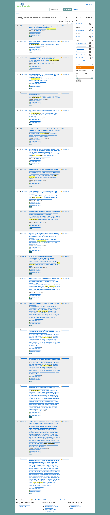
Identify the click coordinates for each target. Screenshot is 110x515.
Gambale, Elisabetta (44, 239)
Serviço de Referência (75, 506)
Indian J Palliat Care (40, 99)
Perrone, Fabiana (48, 428)
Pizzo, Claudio (53, 309)
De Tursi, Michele (46, 242)
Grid (71, 23)
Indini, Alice (54, 406)
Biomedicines (38, 118)
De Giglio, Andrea (43, 442)
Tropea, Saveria (32, 263)
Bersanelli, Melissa (33, 80)
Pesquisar (67, 9)
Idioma (91, 4)
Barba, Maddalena (52, 287)
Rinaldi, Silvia (46, 438)
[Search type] (56, 9)
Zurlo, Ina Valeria (48, 400)
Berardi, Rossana (38, 438)
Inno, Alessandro (55, 479)
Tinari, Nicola (50, 219)
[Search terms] (33, 9)
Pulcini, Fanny (53, 113)
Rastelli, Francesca (49, 437)
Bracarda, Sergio (40, 480)
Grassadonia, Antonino (36, 284)
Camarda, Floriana (40, 392)
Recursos (78, 20)
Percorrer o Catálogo (50, 505)
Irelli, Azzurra (44, 135)
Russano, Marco (54, 432)
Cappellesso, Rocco (39, 336)
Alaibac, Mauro (56, 342)
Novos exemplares (49, 511)
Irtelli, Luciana (37, 242)
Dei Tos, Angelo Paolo (47, 342)
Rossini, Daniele (50, 393)
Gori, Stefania (32, 480)
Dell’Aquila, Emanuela (53, 395)
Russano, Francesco (49, 340)
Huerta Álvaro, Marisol (38, 400)
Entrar (85, 4)
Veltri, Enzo (56, 431)
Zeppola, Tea (39, 434)
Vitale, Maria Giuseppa (39, 437)
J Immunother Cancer (40, 448)
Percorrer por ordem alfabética (52, 506)
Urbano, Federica (33, 312)
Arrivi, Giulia (42, 306)
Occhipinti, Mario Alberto (38, 404)
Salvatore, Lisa (32, 393)
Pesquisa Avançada (23, 506)
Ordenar (61, 21)
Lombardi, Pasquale (46, 398)
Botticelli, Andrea (52, 195)
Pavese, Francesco (47, 155)
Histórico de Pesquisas (24, 505)
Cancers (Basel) (39, 46)
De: (77, 73)
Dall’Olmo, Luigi (51, 334)
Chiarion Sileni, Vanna (34, 261)
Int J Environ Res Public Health (42, 63)
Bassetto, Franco (37, 342)
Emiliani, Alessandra (44, 401)
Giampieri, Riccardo (49, 403)
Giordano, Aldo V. (40, 175)
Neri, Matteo (40, 289)
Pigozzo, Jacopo (44, 261)
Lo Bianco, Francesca (51, 306)
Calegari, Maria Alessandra (51, 392)
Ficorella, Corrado (54, 44)
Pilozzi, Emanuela (51, 316)
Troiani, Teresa (32, 403)
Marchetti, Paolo (41, 317)
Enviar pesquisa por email (50, 499)
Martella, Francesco (46, 479)
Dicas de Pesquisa (75, 505)
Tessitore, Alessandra (34, 468)
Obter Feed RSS (35, 499)
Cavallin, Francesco (53, 259)
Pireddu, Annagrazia (42, 440)
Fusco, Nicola (40, 199)
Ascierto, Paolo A (37, 485)
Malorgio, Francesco (44, 432)
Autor (17, 13)
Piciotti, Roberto (32, 199)
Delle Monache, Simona (51, 407)
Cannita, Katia (53, 79)
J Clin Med (37, 200)
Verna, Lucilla (43, 96)
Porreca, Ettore (32, 289)
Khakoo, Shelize (48, 199)
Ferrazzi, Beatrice (43, 259)
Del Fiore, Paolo (50, 264)
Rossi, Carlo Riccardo (40, 264)
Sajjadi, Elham (53, 197)
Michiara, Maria (45, 429)
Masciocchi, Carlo (49, 175)
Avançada (75, 9)
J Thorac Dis (38, 30)
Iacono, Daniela (52, 442)
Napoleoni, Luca (51, 241)
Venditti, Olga (32, 392)
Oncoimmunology (39, 487)
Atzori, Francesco (51, 440)
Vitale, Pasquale (40, 403)
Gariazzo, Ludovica (33, 316)
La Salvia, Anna (46, 197)
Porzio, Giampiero (45, 44)
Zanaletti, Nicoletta (53, 401)
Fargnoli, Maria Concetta (40, 445)
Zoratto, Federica (37, 287)
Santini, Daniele (41, 396)
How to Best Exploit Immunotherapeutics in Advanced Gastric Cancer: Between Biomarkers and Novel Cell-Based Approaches (44, 193)
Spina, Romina (38, 337)
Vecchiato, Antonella (42, 263)
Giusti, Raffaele (32, 465)
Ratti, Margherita (45, 309)
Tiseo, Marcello (37, 429)
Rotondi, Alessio (53, 339)
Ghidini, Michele (34, 195)
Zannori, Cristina (49, 480)
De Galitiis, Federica (38, 473)
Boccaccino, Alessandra (41, 395)
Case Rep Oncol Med (40, 82)
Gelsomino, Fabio (42, 308)
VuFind (19, 5)
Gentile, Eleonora (44, 60)
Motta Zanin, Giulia (35, 60)
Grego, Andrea (45, 339)
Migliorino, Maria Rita (48, 477)
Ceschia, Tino (42, 29)
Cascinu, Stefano (33, 308)
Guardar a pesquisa (65, 499)
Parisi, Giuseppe (35, 29)
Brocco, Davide (42, 219)
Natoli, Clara (54, 242)
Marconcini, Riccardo (34, 432)
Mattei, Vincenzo (49, 114)
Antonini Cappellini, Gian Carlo (44, 435)
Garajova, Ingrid (33, 407)
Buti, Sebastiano (53, 426)
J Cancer (37, 292)
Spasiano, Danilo (33, 61)
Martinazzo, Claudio (33, 136)
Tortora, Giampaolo (41, 393)
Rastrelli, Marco (34, 259)
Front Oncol (38, 347)
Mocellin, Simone (33, 345)
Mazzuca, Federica (50, 317)
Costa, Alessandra (51, 263)
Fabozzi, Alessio (52, 261)
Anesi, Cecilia (32, 434)
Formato (78, 33)
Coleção (78, 27)
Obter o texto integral (35, 32)
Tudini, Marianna (54, 438)
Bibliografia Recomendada (51, 509)
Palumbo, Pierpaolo (44, 174)
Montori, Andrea (42, 316)
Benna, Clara (32, 340)
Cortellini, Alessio (45, 79)
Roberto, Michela (35, 306)
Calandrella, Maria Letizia (44, 312)
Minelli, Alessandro (38, 314)
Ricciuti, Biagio (34, 442)
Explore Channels (49, 508)
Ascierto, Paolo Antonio (52, 445)
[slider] (77, 78)
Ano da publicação (81, 70)
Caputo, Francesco (51, 308)
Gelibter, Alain (56, 477)
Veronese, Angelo (47, 289)
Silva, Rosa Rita (32, 440)
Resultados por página (64, 18)
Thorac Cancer (38, 180)
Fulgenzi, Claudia (33, 396)
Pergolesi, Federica (39, 474)
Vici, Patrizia (44, 287)
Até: (86, 73)
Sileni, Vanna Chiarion (53, 344)
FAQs (71, 508)
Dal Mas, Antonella (44, 153)
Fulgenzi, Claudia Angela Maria (51, 314)
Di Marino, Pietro (46, 284)
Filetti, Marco (46, 434)
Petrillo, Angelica (43, 195)
